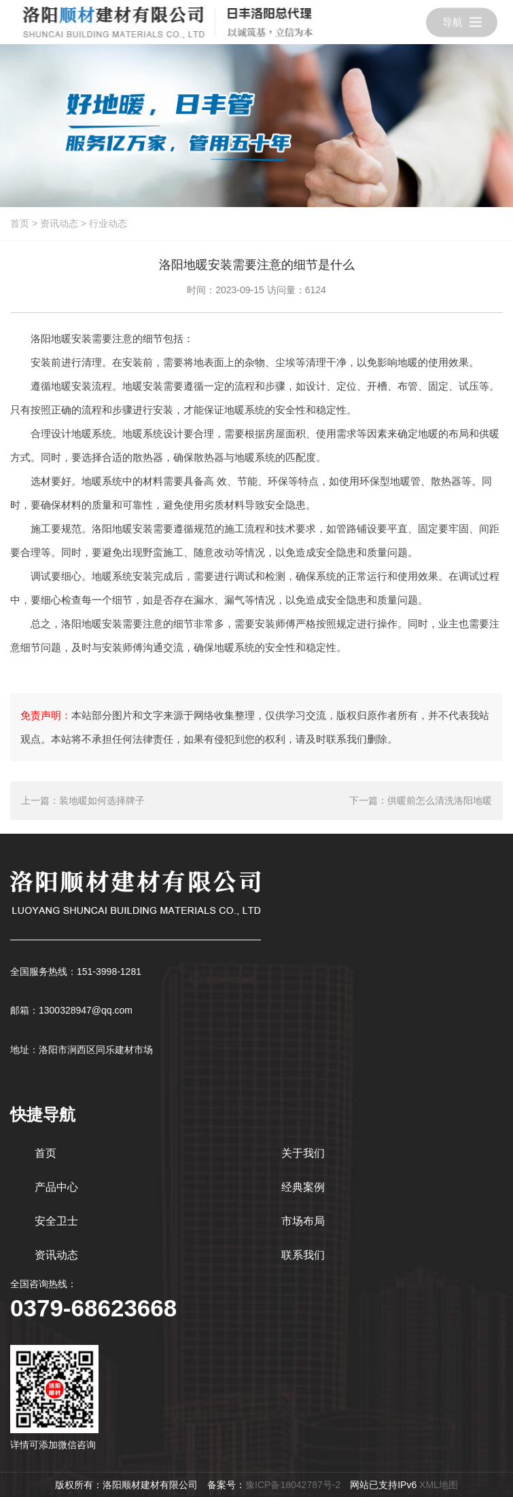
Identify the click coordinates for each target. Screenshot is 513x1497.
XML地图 (438, 1484)
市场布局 (303, 1221)
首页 (19, 223)
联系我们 (303, 1255)
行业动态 (108, 223)
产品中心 (56, 1187)
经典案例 (303, 1187)
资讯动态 (59, 223)
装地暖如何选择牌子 (102, 800)
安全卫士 (56, 1221)
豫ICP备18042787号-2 (292, 1484)
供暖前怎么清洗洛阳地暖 (439, 800)
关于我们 (303, 1153)
